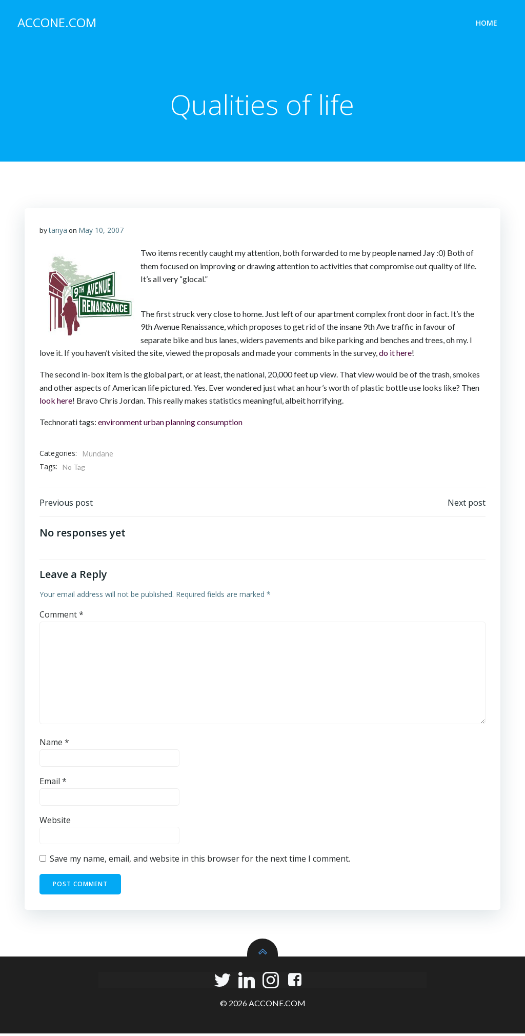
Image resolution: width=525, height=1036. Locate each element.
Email (53, 784)
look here (55, 402)
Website (55, 822)
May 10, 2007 (101, 231)
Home (487, 23)
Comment (61, 617)
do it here (395, 355)
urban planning (169, 423)
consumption (220, 423)
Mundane (97, 456)
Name (54, 745)
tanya (58, 231)
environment (120, 423)
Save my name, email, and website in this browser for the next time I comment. (200, 861)
